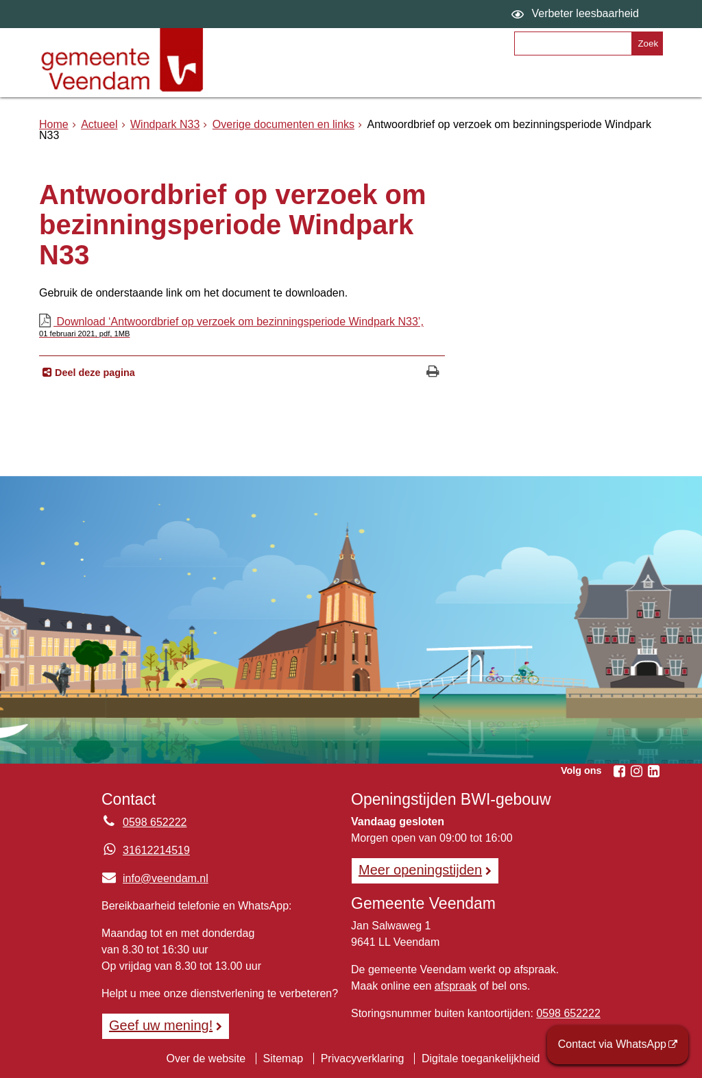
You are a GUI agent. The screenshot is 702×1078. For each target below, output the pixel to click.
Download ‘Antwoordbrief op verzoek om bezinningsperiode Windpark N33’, (242, 327)
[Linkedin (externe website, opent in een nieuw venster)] (653, 771)
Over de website (205, 1058)
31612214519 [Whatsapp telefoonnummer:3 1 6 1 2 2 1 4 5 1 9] (156, 850)
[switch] (576, 14)
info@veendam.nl (154, 878)
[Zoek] (646, 43)
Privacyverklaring (362, 1058)
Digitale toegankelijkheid (481, 1058)
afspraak (455, 986)
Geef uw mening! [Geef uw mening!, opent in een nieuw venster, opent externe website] (161, 1025)
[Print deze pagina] (432, 372)
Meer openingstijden (420, 869)
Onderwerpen (276, 80)
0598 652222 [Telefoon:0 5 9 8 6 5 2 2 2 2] (154, 822)
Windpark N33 (164, 124)
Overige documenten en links (283, 124)
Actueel (99, 124)
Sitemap (283, 1058)
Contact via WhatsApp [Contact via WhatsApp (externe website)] (612, 1044)
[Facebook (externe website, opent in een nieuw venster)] (619, 771)
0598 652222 (568, 1013)
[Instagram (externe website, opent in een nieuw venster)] (636, 771)
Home (54, 124)
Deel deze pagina (93, 372)
